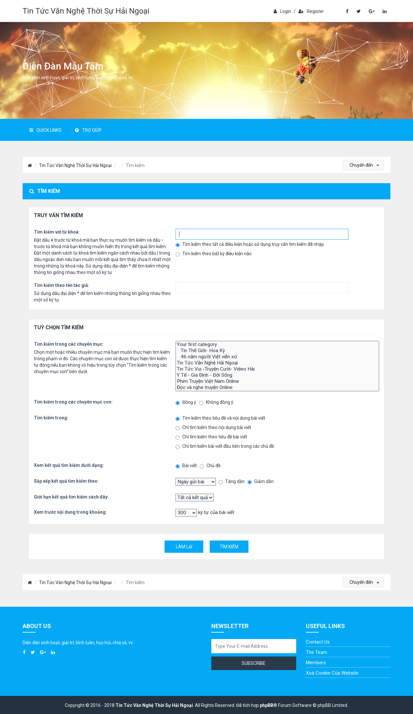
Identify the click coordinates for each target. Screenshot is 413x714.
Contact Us (318, 642)
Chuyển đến (364, 165)
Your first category (277, 344)
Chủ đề (210, 465)
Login (282, 11)
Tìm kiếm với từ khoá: (57, 232)
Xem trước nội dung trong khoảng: (70, 512)
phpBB (266, 705)
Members (316, 663)
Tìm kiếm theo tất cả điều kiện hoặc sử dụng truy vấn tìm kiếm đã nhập (250, 244)
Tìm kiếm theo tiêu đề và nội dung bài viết (220, 418)
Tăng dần (231, 481)
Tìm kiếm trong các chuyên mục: (69, 344)
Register (311, 11)
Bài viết (186, 465)
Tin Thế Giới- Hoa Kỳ (277, 351)
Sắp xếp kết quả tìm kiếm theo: (66, 481)
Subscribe (254, 663)
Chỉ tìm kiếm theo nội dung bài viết (213, 427)
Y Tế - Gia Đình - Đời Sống (277, 375)
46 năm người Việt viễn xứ (277, 357)
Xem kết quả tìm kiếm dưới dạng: (69, 465)
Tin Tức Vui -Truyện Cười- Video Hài (277, 369)
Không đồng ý (216, 402)
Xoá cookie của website (332, 673)
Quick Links (45, 130)
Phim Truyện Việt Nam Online (277, 381)
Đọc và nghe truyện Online (277, 387)
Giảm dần (260, 481)
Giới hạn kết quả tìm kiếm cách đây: (71, 496)
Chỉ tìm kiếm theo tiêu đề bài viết (211, 437)
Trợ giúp (88, 130)
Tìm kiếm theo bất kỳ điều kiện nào (214, 254)
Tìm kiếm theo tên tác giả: (61, 285)
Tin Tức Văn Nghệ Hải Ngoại (277, 363)
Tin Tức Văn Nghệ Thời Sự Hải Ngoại (86, 11)
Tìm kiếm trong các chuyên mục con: (73, 401)
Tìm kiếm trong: (51, 417)
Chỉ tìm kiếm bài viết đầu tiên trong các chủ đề (225, 446)
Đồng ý (186, 402)
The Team (316, 652)
